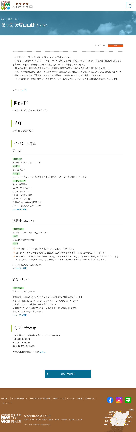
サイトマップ (7, 403)
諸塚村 (44, 419)
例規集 (80, 398)
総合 (16, 19)
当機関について (58, 398)
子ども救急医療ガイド (19, 398)
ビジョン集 (71, 398)
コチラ (24, 90)
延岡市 (26, 419)
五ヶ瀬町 (79, 419)
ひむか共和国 (7, 19)
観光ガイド (5, 398)
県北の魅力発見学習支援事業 (40, 398)
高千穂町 (64, 419)
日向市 (32, 419)
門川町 (38, 419)
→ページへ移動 (20, 209)
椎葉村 (51, 419)
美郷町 (57, 419)
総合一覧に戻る (68, 374)
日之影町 (72, 419)
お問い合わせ (89, 398)
